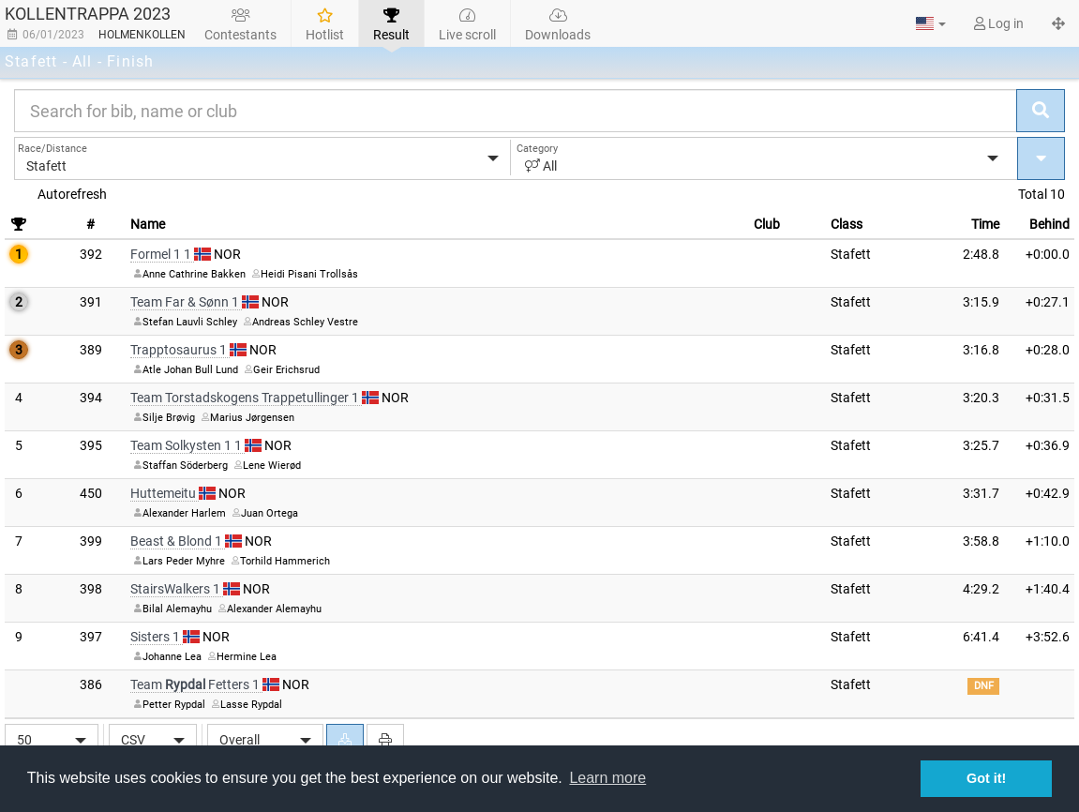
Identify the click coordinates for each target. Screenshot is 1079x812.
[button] (931, 23)
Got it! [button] (986, 778)
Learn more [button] (607, 778)
